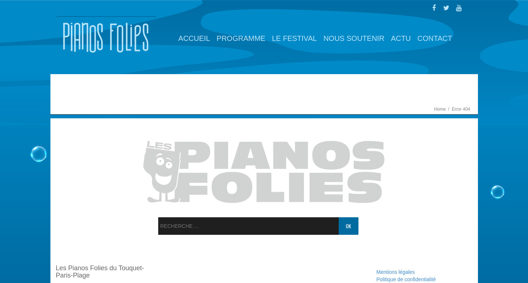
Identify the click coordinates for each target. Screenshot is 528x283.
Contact (434, 38)
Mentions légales (395, 272)
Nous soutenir (353, 38)
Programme (241, 38)
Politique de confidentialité (406, 279)
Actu (401, 38)
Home (440, 109)
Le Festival (294, 38)
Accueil (194, 38)
